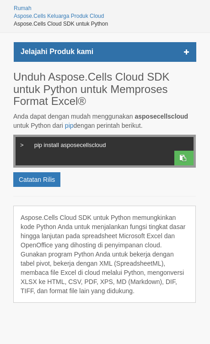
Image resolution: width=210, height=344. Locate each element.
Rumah (23, 8)
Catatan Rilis (37, 179)
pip (69, 125)
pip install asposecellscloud (104, 144)
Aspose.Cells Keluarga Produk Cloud (59, 16)
